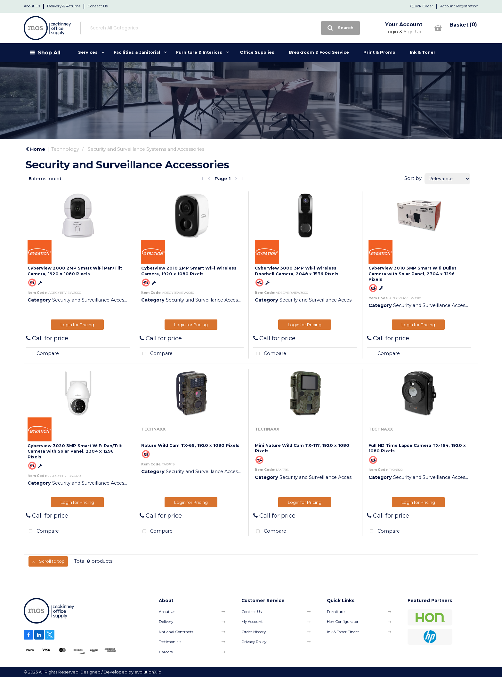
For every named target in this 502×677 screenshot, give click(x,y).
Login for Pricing (77, 324)
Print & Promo (379, 52)
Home (35, 149)
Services (88, 52)
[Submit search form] (317, 28)
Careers (166, 652)
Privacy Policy (253, 642)
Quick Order (421, 6)
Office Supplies (257, 52)
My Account (252, 621)
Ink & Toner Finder (343, 632)
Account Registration (459, 6)
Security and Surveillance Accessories (95, 300)
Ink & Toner (422, 52)
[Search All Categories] (208, 28)
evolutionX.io (147, 672)
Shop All (49, 52)
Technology (65, 149)
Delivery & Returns (63, 6)
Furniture (335, 611)
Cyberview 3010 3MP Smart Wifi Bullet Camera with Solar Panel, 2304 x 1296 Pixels (412, 274)
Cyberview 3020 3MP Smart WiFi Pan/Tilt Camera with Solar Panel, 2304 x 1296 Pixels (75, 451)
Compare (42, 354)
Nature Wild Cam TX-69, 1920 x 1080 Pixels (190, 445)
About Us (32, 6)
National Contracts (176, 632)
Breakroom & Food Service (319, 52)
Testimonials (170, 642)
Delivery (166, 621)
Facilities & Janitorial (137, 52)
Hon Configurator (343, 621)
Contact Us (97, 6)
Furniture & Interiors (199, 52)
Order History (253, 632)
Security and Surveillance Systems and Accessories (146, 149)
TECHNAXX (153, 429)
